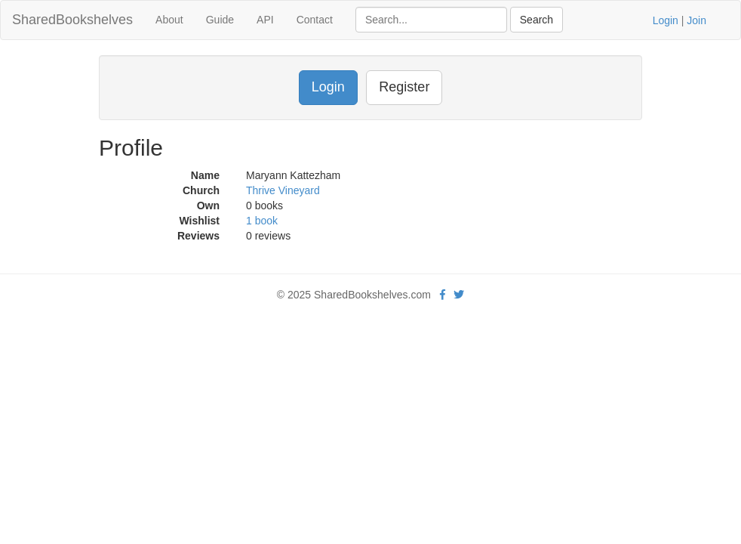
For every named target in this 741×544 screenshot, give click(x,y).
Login (665, 20)
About (169, 20)
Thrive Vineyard (283, 190)
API (265, 20)
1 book (262, 221)
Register (404, 86)
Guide (220, 20)
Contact (315, 20)
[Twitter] (459, 295)
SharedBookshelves (72, 19)
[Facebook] (442, 295)
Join (696, 20)
